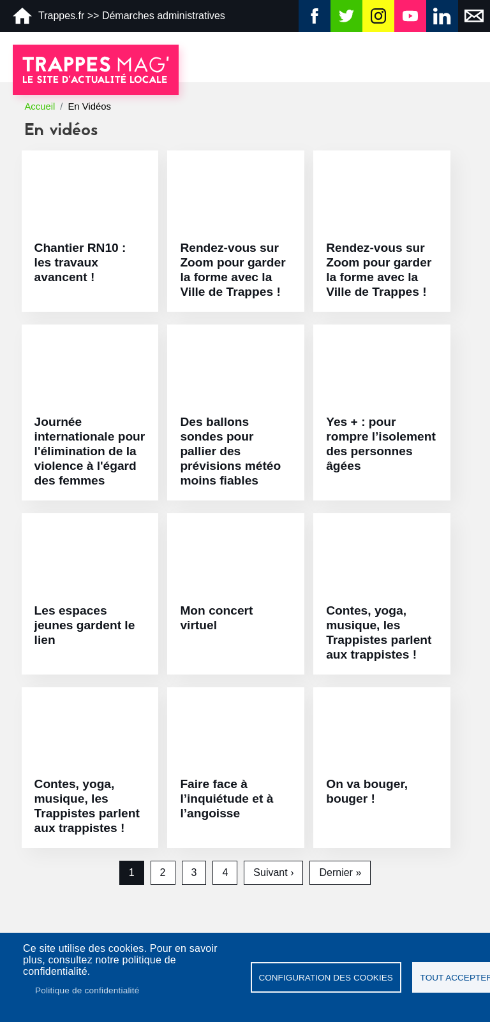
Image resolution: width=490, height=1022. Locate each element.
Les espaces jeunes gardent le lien (84, 625)
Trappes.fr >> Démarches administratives (119, 16)
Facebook (314, 16)
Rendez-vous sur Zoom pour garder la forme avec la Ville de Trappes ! (232, 269)
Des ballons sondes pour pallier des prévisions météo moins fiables (230, 451)
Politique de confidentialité (87, 990)
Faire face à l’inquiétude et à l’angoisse (226, 798)
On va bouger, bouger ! (367, 791)
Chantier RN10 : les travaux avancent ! (80, 262)
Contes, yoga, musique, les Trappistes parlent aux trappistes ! (378, 632)
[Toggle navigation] (471, 58)
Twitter (346, 16)
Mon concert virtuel (216, 618)
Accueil (39, 106)
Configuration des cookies (325, 977)
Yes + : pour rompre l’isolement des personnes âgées (381, 443)
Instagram (378, 16)
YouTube (410, 16)
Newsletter (474, 16)
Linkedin (442, 16)
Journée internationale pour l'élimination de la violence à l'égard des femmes (89, 451)
